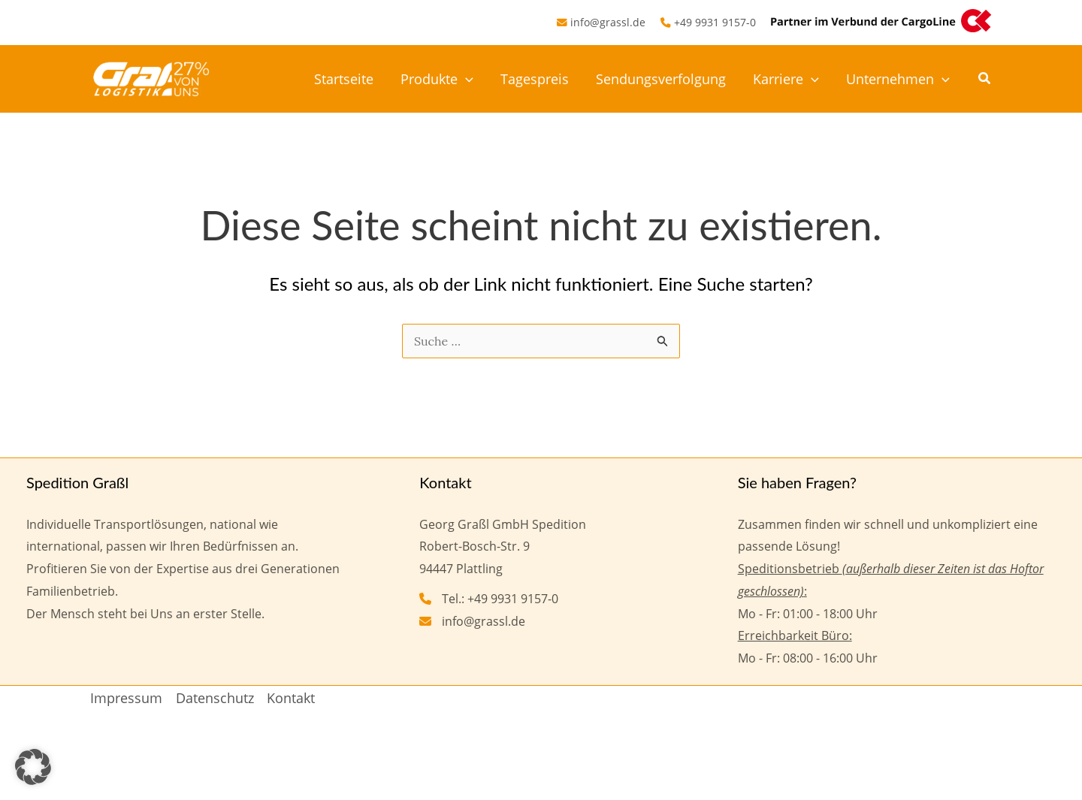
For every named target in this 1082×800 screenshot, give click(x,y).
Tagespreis (534, 79)
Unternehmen (898, 79)
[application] (465, 79)
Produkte (436, 79)
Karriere (786, 79)
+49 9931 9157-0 (715, 22)
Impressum (126, 698)
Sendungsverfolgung (661, 79)
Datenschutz (215, 698)
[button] (985, 80)
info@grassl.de (607, 22)
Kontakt (291, 698)
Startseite (343, 79)
